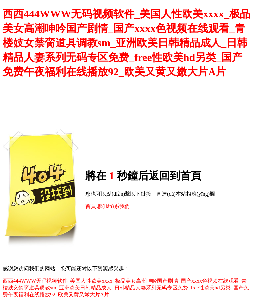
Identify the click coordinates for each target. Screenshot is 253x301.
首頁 (90, 206)
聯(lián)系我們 (113, 206)
